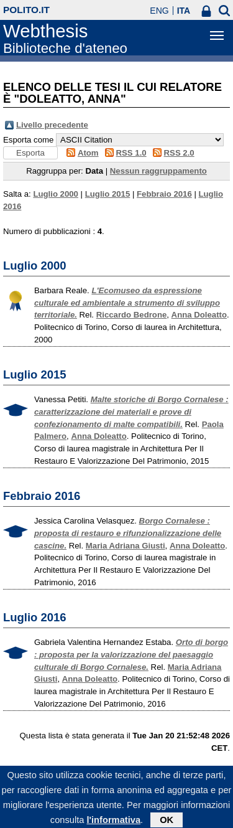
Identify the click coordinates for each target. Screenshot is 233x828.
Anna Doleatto (199, 314)
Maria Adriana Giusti (125, 545)
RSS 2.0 (179, 153)
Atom (88, 153)
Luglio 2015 (107, 194)
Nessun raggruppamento (158, 171)
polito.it (26, 9)
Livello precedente (52, 124)
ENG (159, 10)
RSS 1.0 (131, 153)
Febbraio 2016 (164, 194)
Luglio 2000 (55, 194)
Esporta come (28, 139)
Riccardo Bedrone (131, 314)
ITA (184, 10)
